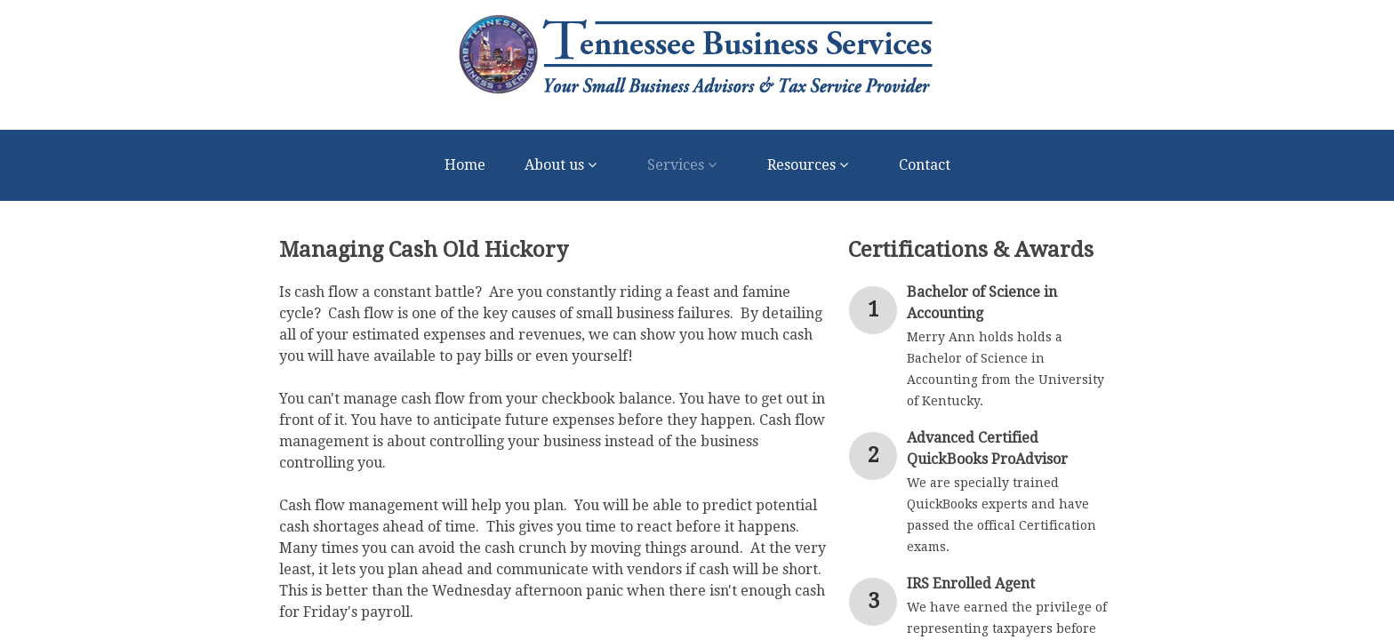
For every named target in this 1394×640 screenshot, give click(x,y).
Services (687, 165)
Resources (813, 165)
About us (566, 165)
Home (465, 164)
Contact (924, 164)
